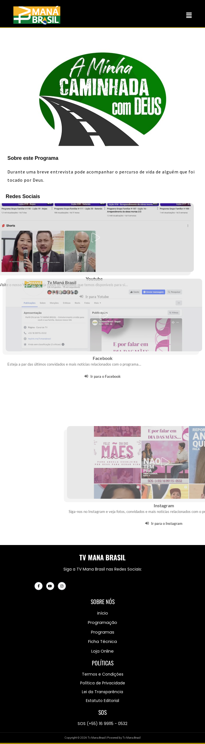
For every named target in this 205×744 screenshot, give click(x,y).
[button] (189, 15)
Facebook (103, 322)
